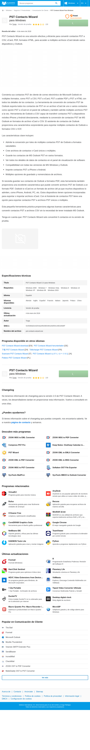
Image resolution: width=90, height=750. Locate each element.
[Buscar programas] (56, 3)
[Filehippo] (8, 3)
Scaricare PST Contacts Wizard (15, 354)
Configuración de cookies (21, 699)
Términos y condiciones (12, 696)
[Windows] (9, 11)
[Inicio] (3, 10)
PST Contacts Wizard (23, 372)
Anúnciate (28, 692)
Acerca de (6, 692)
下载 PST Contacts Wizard (13, 350)
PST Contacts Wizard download (15, 346)
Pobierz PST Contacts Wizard (14, 358)
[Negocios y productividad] (22, 11)
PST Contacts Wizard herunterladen (49, 346)
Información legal (72, 696)
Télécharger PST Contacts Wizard (43, 350)
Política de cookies (32, 696)
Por (13, 24)
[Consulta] (39, 3)
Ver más (45, 678)
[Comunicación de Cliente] (40, 11)
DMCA (4, 699)
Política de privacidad (53, 696)
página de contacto (20, 422)
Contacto (17, 692)
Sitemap (39, 692)
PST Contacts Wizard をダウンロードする (50, 354)
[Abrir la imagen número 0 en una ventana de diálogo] (20, 239)
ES (84, 3)
